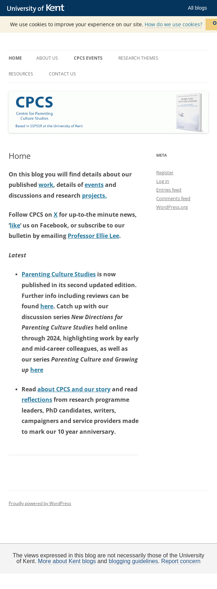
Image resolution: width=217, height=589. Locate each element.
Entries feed (168, 190)
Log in (162, 181)
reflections (37, 400)
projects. (94, 195)
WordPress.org (172, 207)
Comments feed (173, 198)
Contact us (62, 74)
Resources (21, 74)
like (15, 225)
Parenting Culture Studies (59, 274)
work (46, 185)
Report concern (180, 561)
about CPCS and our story (73, 389)
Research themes (138, 58)
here (46, 306)
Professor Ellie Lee (93, 236)
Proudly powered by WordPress (40, 503)
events (94, 185)
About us (47, 58)
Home (15, 58)
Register (164, 172)
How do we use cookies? (173, 24)
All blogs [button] (197, 8)
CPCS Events (88, 58)
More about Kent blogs (67, 561)
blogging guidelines (133, 561)
